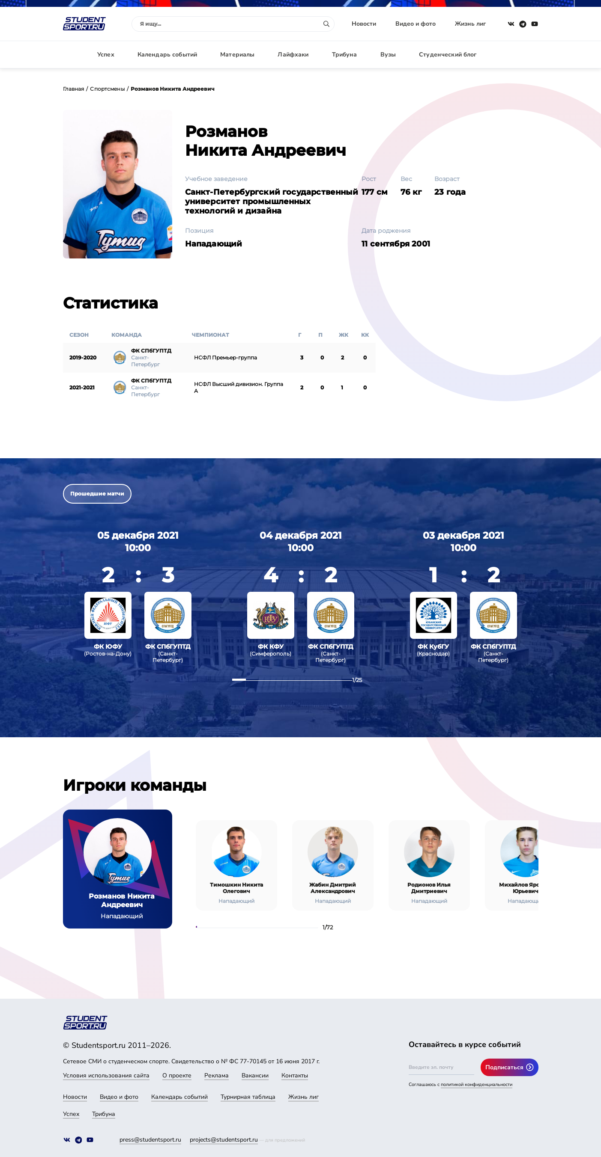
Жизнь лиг (470, 24)
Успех (105, 54)
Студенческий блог (447, 54)
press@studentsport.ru (150, 1140)
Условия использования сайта (106, 1075)
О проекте (176, 1075)
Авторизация (519, 54)
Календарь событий (167, 54)
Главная (73, 89)
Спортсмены (107, 89)
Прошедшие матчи (97, 493)
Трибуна (344, 54)
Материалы (237, 54)
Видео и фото (415, 24)
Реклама (216, 1075)
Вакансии (255, 1075)
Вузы (388, 54)
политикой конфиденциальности (476, 1084)
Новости (364, 24)
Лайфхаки (293, 54)
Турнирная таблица (248, 1097)
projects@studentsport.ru (224, 1140)
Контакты (294, 1075)
